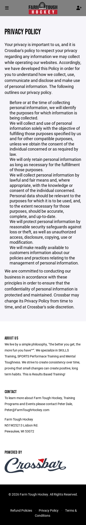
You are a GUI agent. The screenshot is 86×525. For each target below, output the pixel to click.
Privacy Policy (48, 510)
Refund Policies (21, 510)
